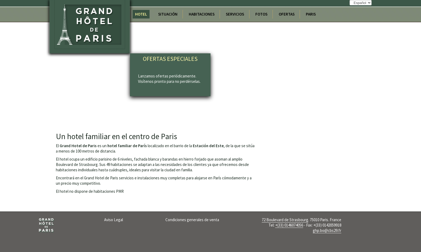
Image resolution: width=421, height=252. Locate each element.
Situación (167, 14)
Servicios (235, 14)
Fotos (261, 14)
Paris (311, 14)
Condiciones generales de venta (192, 219)
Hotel (141, 14)
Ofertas (287, 14)
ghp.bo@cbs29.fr (327, 230)
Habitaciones (202, 14)
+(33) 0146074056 (289, 225)
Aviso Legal (113, 219)
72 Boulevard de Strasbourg (285, 219)
